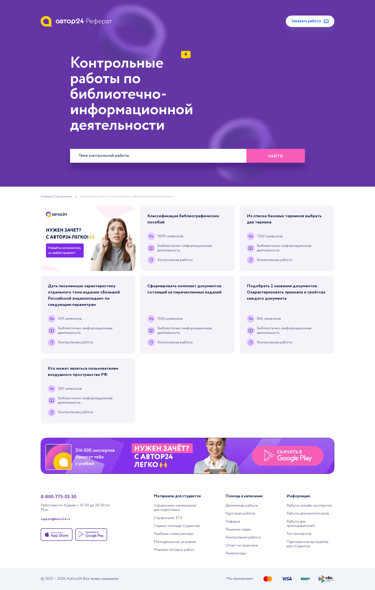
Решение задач (238, 529)
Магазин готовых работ (174, 549)
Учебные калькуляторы (173, 533)
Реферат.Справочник (56, 197)
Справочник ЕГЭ (168, 518)
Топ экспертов (299, 533)
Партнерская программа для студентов (307, 544)
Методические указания (175, 542)
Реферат (233, 521)
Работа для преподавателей (301, 524)
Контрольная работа (243, 537)
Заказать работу (310, 21)
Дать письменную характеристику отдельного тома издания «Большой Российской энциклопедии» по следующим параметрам (84, 295)
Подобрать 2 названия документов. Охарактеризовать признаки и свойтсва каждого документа (286, 292)
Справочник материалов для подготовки (175, 508)
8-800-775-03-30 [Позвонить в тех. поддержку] (58, 497)
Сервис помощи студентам (177, 526)
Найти (275, 156)
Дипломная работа (242, 505)
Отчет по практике (242, 545)
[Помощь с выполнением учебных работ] (88, 238)
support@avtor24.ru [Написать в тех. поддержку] (55, 519)
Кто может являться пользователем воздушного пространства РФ (83, 371)
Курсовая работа (240, 513)
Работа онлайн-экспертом (309, 505)
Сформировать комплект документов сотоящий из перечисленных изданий (184, 289)
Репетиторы (236, 553)
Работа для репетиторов (308, 513)
